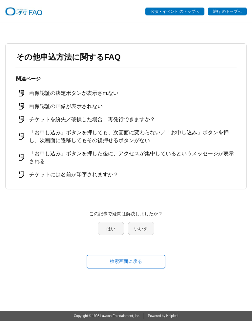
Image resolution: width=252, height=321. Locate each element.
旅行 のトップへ (227, 11)
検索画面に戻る (126, 261)
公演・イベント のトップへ (175, 11)
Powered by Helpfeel (163, 316)
